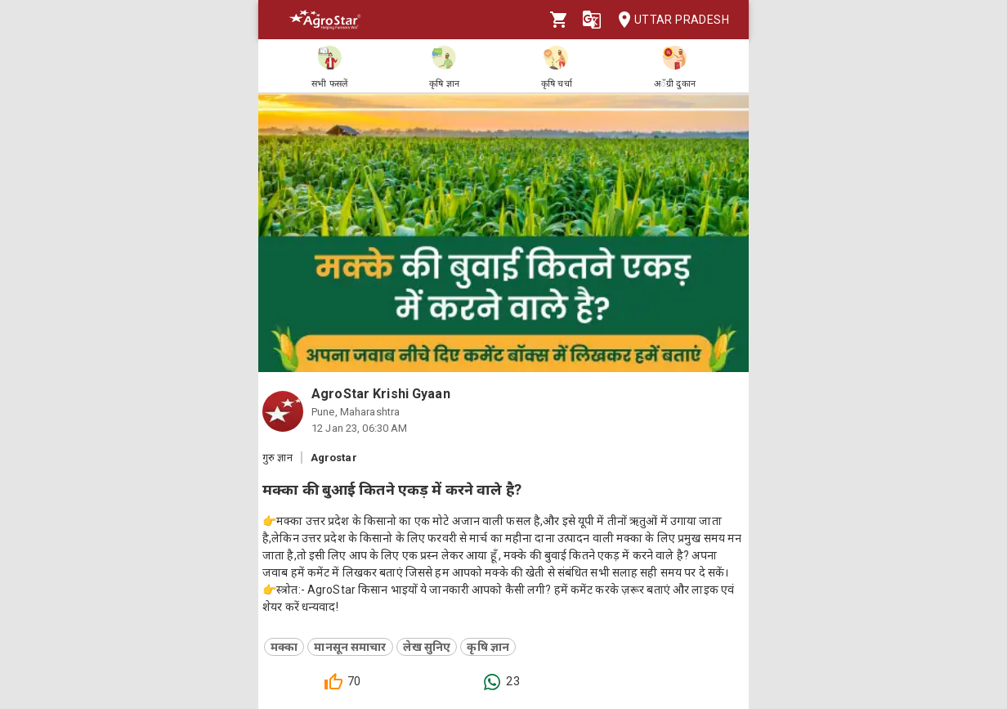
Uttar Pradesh (668, 20)
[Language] (591, 19)
